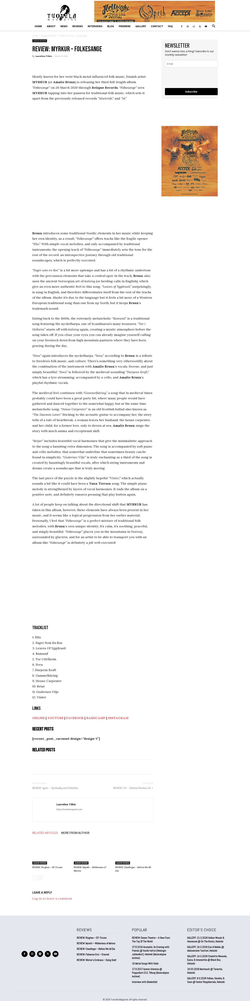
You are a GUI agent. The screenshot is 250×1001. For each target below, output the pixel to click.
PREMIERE (125, 26)
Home (38, 26)
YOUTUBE (55, 718)
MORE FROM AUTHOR (75, 833)
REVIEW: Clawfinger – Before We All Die (96, 949)
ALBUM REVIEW (48, 35)
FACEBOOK (75, 718)
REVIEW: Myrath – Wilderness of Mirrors (96, 943)
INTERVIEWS (95, 26)
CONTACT (157, 26)
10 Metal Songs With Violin (145, 963)
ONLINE (38, 718)
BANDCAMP (95, 718)
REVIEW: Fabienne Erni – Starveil (93, 954)
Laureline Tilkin (43, 56)
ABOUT (51, 26)
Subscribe (191, 91)
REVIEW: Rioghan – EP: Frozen (47, 867)
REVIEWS (77, 26)
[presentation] (191, 78)
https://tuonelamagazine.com (69, 809)
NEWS (64, 26)
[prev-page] (34, 878)
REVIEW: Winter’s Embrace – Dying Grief (96, 960)
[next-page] (40, 878)
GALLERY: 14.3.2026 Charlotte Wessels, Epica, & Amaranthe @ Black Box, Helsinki (207, 960)
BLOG (110, 26)
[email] (191, 63)
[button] (213, 26)
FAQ (170, 26)
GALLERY (140, 26)
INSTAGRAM (118, 718)
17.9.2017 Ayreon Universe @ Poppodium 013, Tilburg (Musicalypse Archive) (150, 972)
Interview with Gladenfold (144, 982)
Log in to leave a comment (52, 898)
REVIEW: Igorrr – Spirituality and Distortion (55, 788)
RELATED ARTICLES (45, 833)
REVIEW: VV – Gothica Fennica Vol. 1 (133, 788)
